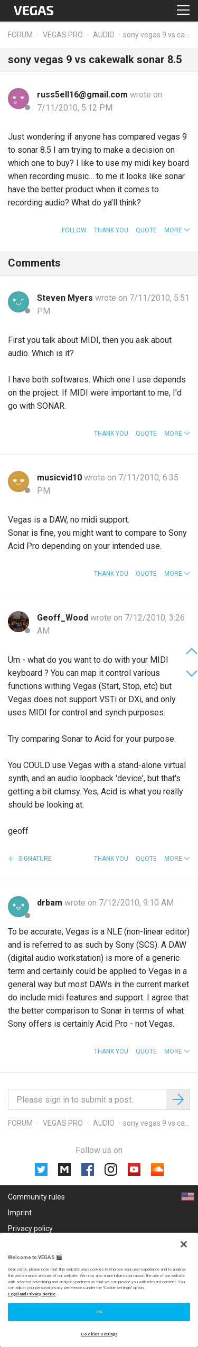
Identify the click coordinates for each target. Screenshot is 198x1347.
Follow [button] (74, 230)
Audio (104, 35)
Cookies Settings (99, 1334)
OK (99, 1312)
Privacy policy (30, 1228)
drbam (50, 903)
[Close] (183, 1244)
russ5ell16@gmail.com (83, 95)
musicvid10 (60, 478)
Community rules (36, 1197)
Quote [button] (146, 230)
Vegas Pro (63, 35)
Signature (34, 858)
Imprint (20, 1212)
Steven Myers (66, 298)
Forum (20, 35)
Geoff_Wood (63, 618)
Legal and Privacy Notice (31, 1294)
